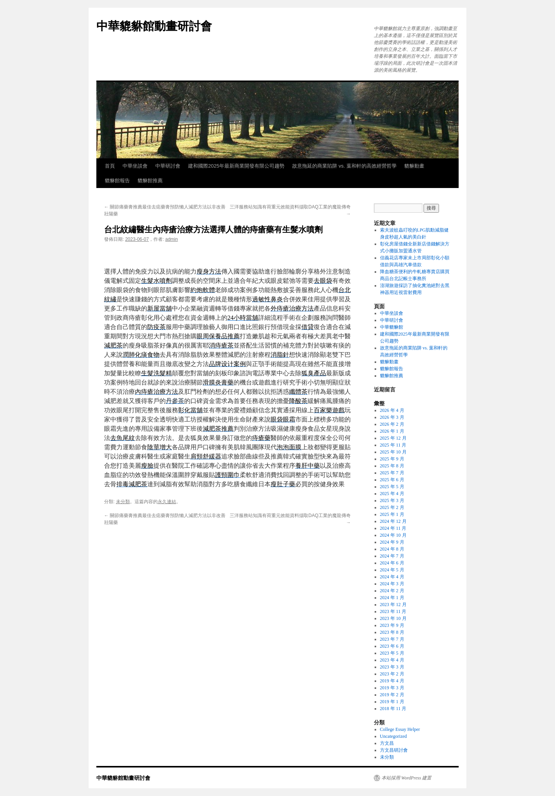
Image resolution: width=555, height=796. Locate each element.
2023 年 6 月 (392, 646)
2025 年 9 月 (392, 459)
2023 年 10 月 (393, 618)
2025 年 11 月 (393, 445)
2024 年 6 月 (392, 563)
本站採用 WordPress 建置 (406, 778)
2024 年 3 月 (392, 583)
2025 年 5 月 (392, 486)
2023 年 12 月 (393, 604)
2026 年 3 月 (392, 417)
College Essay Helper (400, 729)
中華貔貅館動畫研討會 (154, 26)
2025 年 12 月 (393, 438)
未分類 (123, 501)
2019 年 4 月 (392, 680)
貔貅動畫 (414, 166)
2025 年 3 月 (392, 500)
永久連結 (167, 501)
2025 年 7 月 (392, 472)
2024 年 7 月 (392, 556)
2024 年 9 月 (392, 542)
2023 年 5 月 (392, 653)
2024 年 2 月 (392, 590)
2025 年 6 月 (392, 479)
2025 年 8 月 (392, 466)
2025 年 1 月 (392, 514)
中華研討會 (167, 166)
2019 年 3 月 (392, 687)
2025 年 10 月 (393, 452)
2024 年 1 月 (392, 597)
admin (171, 239)
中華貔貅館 (391, 327)
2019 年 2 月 (392, 694)
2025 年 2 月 (392, 507)
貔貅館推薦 (150, 180)
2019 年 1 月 (392, 701)
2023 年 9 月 (392, 625)
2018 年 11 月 (393, 708)
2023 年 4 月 (392, 660)
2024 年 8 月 (392, 549)
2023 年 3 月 (392, 667)
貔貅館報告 (117, 180)
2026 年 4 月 (392, 410)
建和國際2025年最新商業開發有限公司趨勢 (236, 166)
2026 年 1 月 (392, 431)
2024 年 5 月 (392, 570)
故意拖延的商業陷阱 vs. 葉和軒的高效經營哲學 (344, 166)
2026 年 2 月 (392, 424)
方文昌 (387, 743)
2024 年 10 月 (393, 535)
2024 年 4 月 (392, 576)
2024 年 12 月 (393, 521)
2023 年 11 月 (393, 611)
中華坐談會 (135, 166)
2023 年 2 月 (392, 674)
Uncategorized (393, 736)
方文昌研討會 (394, 750)
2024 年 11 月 (393, 528)
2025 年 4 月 (392, 493)
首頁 (110, 166)
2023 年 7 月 (392, 639)
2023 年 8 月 (392, 632)
